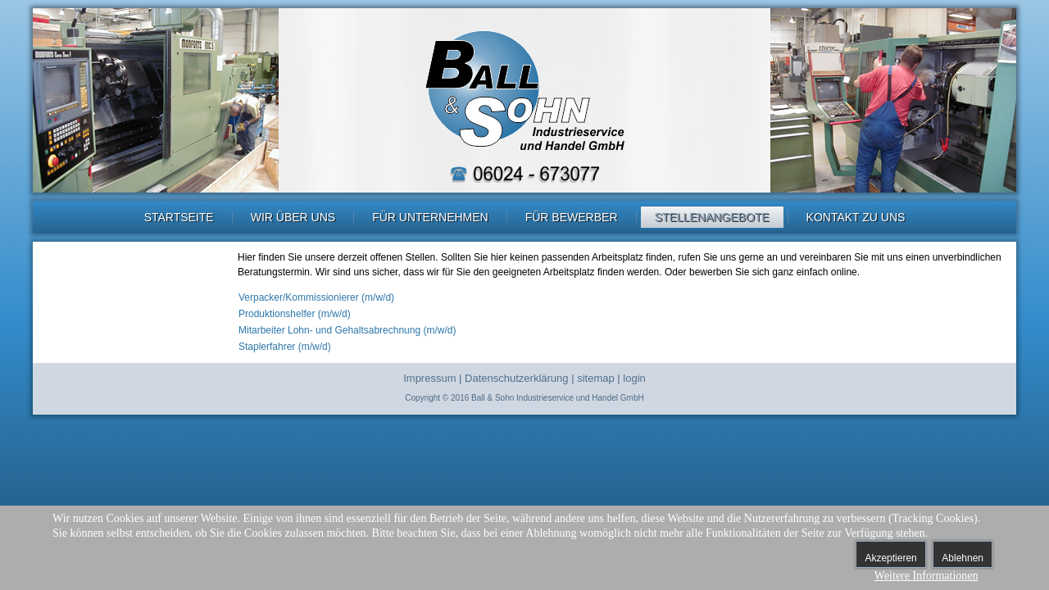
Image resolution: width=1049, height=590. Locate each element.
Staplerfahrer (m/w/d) (284, 346)
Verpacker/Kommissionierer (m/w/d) (316, 297)
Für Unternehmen (430, 217)
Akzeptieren (890, 558)
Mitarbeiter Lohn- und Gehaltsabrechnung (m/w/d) (347, 330)
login (634, 378)
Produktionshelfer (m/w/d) (294, 314)
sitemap (596, 378)
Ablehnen (962, 558)
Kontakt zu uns (856, 217)
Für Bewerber (571, 217)
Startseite (179, 217)
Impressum (429, 378)
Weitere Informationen (926, 576)
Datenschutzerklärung (516, 378)
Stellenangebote (712, 217)
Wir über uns (293, 217)
